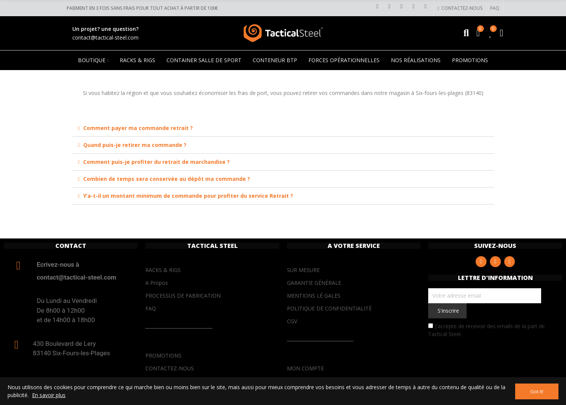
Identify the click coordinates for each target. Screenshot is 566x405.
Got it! (536, 391)
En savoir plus (49, 395)
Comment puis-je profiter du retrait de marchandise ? (156, 161)
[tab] (283, 128)
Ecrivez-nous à (58, 264)
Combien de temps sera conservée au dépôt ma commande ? (166, 178)
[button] (459, 8)
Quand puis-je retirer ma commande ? (134, 144)
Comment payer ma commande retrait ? (138, 127)
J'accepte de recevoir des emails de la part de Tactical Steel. (486, 330)
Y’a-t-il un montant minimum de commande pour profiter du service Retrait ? (188, 195)
